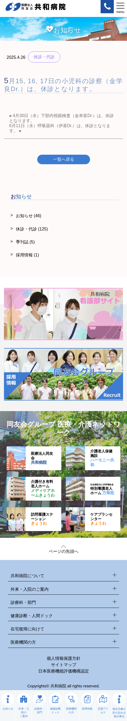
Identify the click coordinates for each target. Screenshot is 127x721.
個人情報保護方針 (64, 658)
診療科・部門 (63, 602)
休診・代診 (32, 229)
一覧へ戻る (63, 159)
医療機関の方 (63, 642)
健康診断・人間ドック (63, 615)
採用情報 (27, 255)
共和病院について (63, 575)
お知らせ (28, 215)
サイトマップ (63, 664)
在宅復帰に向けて (63, 629)
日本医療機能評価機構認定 (63, 671)
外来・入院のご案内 (63, 589)
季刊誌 (25, 242)
